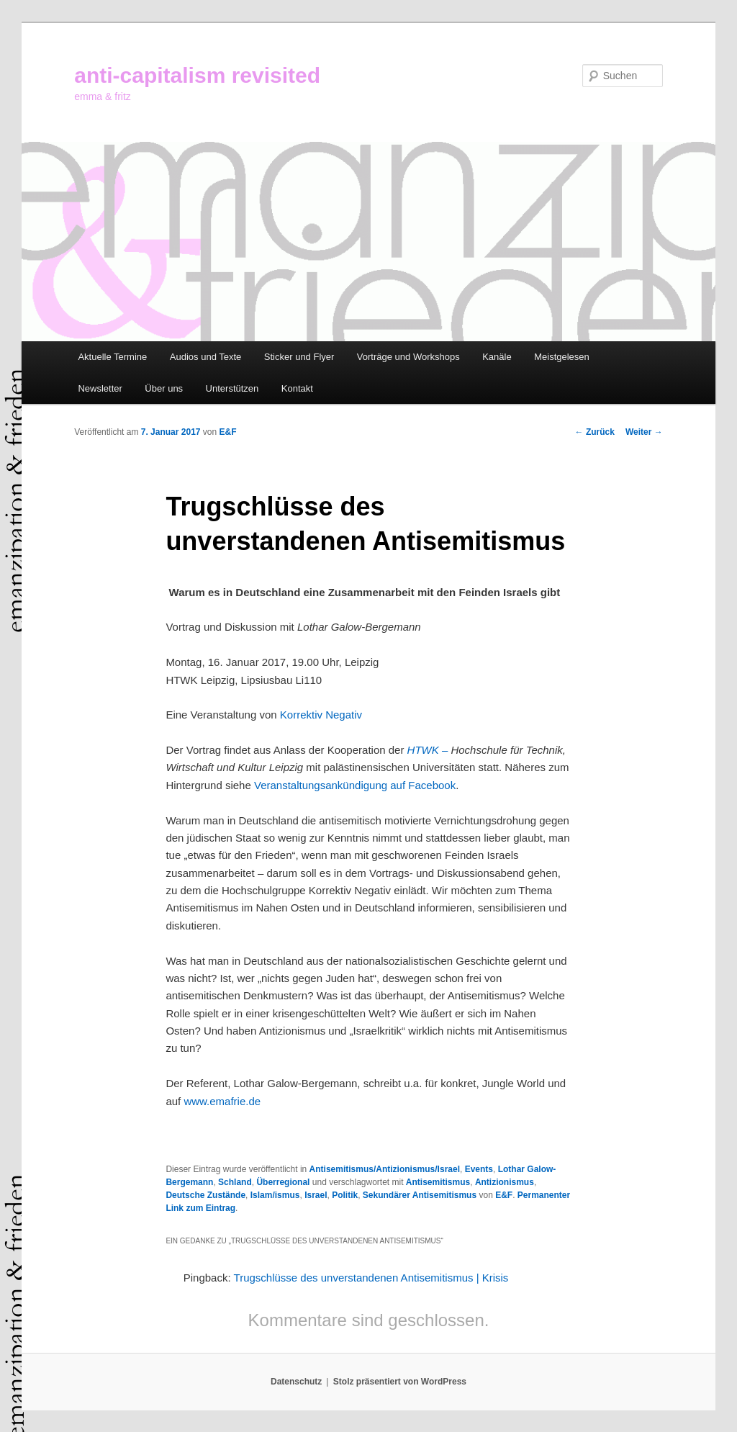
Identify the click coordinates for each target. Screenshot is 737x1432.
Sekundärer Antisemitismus (419, 1195)
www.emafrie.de (222, 1101)
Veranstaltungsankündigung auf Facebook (355, 785)
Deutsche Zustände (205, 1195)
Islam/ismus (275, 1195)
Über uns (164, 388)
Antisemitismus (438, 1182)
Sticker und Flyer (299, 356)
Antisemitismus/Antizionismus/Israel (384, 1169)
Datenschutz (296, 1382)
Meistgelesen (561, 356)
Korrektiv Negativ (321, 714)
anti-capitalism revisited (197, 75)
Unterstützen (232, 388)
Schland (235, 1182)
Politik (345, 1195)
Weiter (644, 432)
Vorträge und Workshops (408, 356)
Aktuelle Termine (112, 356)
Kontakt (297, 388)
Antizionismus (504, 1182)
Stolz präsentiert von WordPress (399, 1382)
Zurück (595, 432)
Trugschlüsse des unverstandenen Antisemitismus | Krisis (371, 1277)
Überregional (282, 1182)
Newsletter (100, 388)
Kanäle (496, 356)
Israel (315, 1195)
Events (479, 1169)
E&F (228, 432)
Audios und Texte (206, 356)
